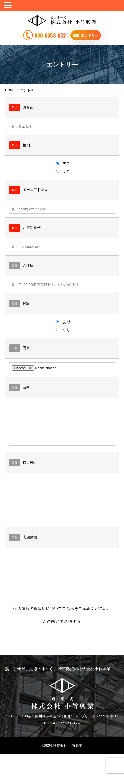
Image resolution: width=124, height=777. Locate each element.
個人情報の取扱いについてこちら (43, 631)
